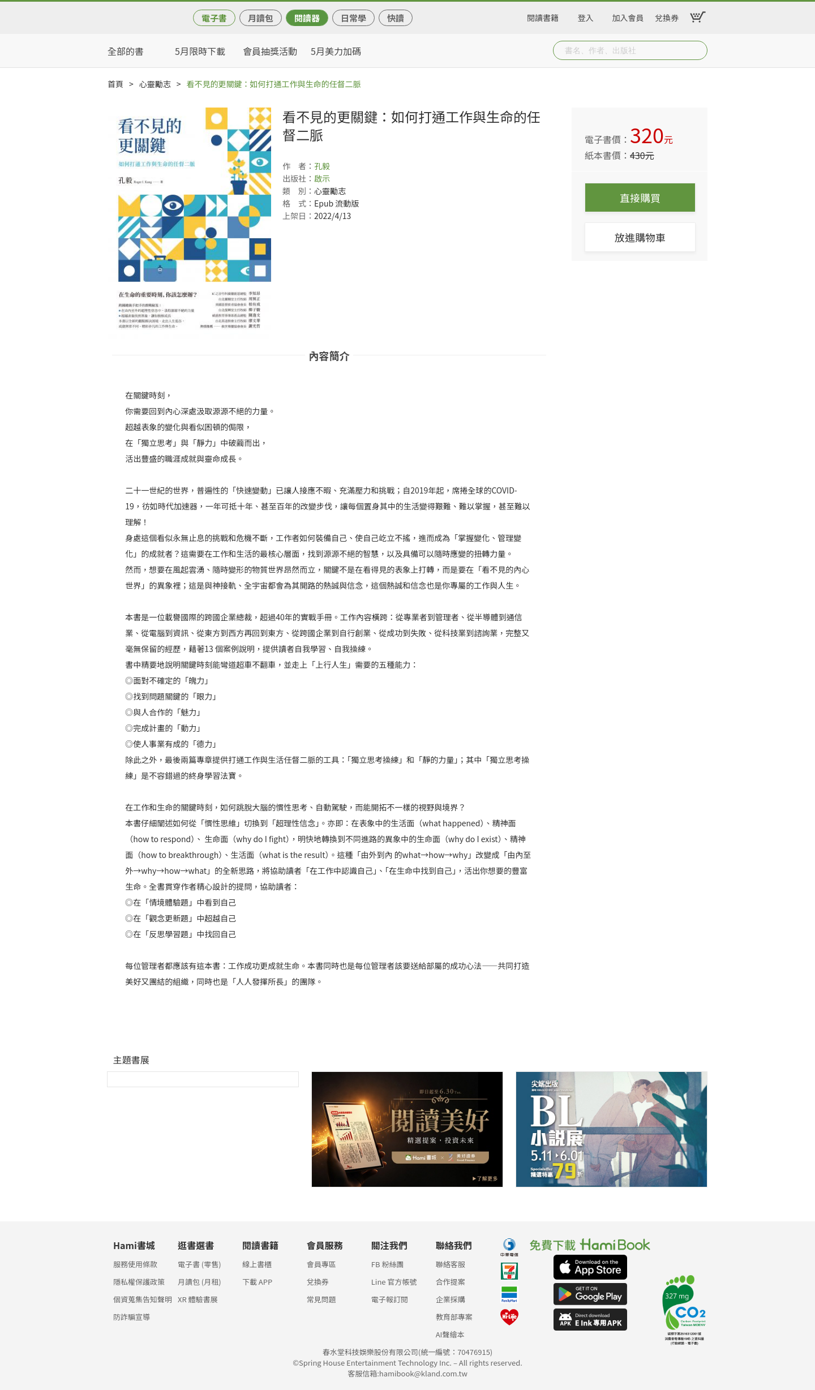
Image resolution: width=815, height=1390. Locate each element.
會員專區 (321, 1264)
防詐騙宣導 (131, 1316)
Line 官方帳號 (394, 1281)
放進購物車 (640, 237)
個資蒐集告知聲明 (142, 1299)
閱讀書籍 (543, 16)
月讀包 (260, 18)
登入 (586, 16)
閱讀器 (307, 18)
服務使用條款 (135, 1264)
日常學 (353, 18)
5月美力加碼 (336, 51)
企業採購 (450, 1299)
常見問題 (321, 1299)
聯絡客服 (450, 1264)
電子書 (214, 18)
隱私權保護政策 (139, 1281)
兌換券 (667, 16)
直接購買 (640, 197)
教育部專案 (454, 1316)
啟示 (322, 178)
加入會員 (628, 16)
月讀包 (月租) (199, 1281)
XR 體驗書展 (198, 1299)
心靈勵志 (155, 83)
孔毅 (322, 165)
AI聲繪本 (450, 1334)
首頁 (115, 83)
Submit (698, 50)
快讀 (395, 18)
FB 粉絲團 (387, 1264)
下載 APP (257, 1281)
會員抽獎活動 (270, 51)
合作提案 (450, 1281)
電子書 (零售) (199, 1264)
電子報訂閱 (389, 1299)
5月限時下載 (200, 51)
